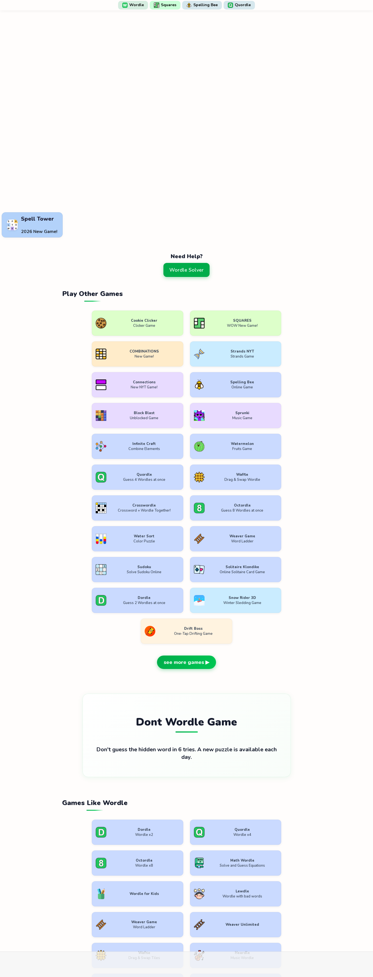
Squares (165, 5)
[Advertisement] (186, 196)
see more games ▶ (186, 515)
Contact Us (223, 922)
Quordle (239, 5)
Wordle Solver (186, 270)
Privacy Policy (188, 922)
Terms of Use (152, 922)
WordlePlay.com (195, 909)
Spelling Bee (202, 5)
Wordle (133, 5)
